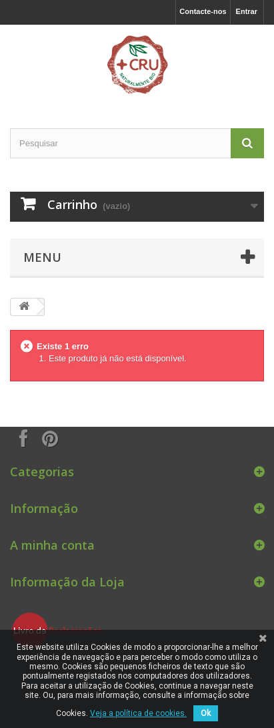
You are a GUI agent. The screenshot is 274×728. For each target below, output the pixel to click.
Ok (206, 713)
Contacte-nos (202, 11)
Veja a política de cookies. (138, 713)
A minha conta (52, 545)
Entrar (246, 11)
